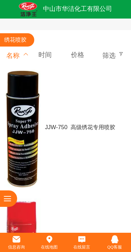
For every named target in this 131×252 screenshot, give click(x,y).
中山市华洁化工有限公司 (77, 8)
